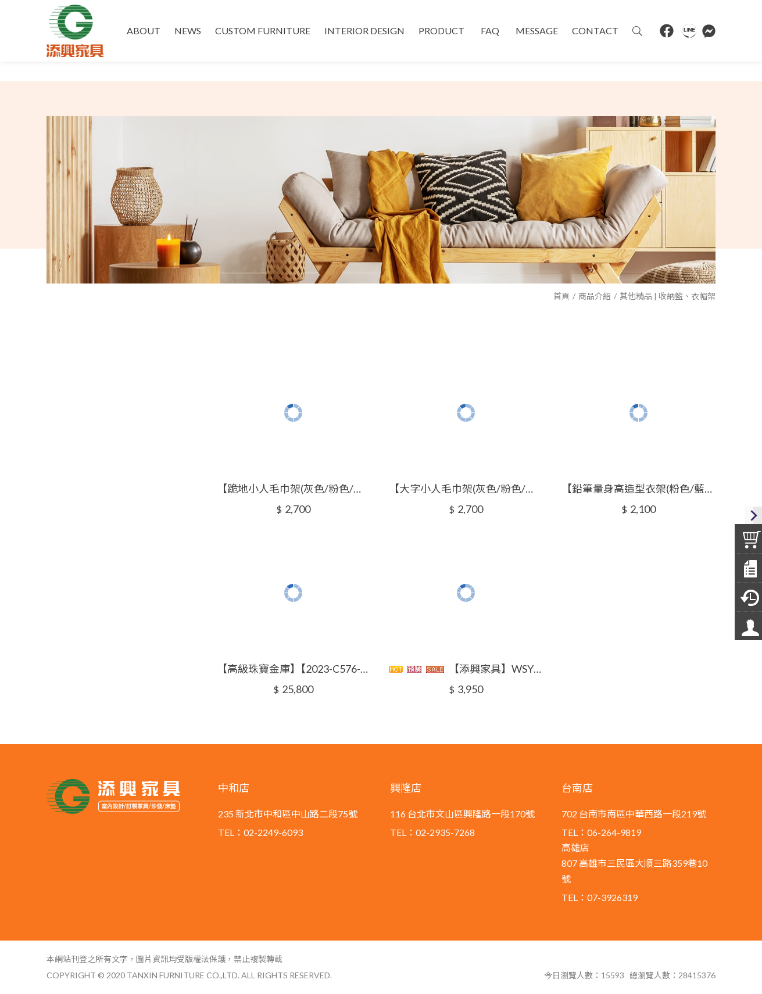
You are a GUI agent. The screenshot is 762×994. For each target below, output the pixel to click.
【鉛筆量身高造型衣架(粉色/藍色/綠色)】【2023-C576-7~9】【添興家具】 (638, 488)
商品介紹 (594, 296)
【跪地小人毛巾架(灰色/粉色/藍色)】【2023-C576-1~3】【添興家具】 (294, 488)
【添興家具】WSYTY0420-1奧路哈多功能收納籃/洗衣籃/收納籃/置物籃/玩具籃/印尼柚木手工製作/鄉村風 (466, 668)
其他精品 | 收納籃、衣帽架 (668, 296)
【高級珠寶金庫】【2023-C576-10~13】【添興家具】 (294, 668)
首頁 (561, 296)
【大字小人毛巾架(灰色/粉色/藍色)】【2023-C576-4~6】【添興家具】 (466, 488)
